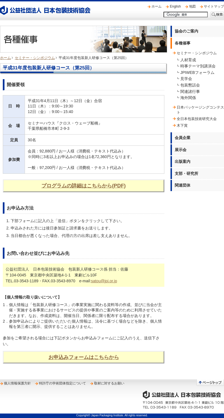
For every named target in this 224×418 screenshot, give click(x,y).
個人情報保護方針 (17, 383)
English (175, 6)
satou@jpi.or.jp (104, 281)
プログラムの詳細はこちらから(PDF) (83, 186)
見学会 (186, 78)
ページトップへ (210, 382)
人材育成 (188, 60)
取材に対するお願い (109, 383)
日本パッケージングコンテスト (200, 109)
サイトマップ (214, 6)
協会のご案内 (186, 31)
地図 (192, 6)
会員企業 (182, 137)
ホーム (156, 6)
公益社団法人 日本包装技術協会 (45, 10)
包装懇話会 (190, 85)
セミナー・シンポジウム (35, 58)
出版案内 (182, 161)
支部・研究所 (186, 173)
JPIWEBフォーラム (197, 72)
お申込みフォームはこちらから (83, 357)
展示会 (180, 149)
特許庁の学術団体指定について (62, 383)
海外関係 (188, 97)
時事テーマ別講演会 (198, 66)
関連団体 (182, 185)
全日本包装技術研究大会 (197, 119)
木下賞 (182, 125)
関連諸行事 (190, 91)
